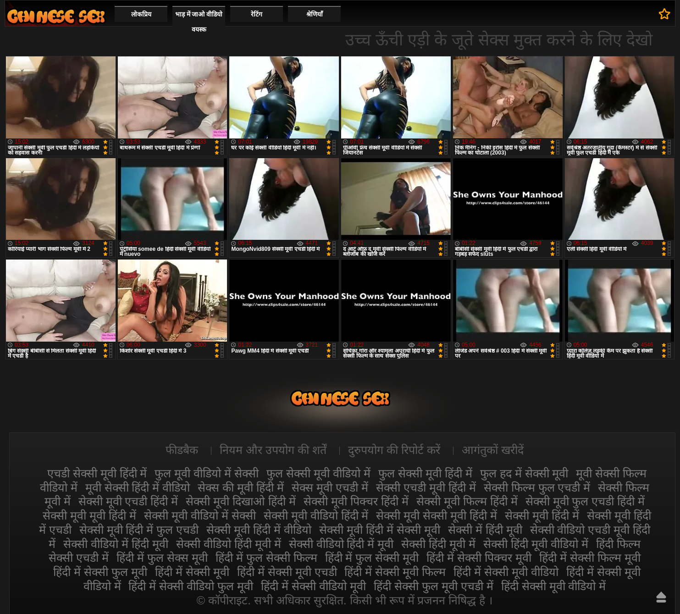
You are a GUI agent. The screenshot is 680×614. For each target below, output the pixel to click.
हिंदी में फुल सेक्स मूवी (162, 557)
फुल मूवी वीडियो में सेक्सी (207, 473)
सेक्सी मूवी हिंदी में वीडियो (258, 529)
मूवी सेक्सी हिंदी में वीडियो (137, 487)
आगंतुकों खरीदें (493, 449)
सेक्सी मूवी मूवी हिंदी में (89, 515)
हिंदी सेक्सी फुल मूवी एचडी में (433, 586)
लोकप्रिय (141, 14)
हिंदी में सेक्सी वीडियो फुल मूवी (190, 586)
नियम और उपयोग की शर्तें (273, 449)
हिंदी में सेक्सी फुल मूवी (100, 571)
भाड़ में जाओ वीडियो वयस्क (199, 22)
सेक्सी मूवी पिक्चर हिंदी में (356, 501)
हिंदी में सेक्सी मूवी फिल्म (395, 571)
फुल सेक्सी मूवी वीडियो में (318, 473)
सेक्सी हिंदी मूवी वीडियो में (535, 543)
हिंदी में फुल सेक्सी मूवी (372, 557)
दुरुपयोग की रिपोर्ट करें (394, 449)
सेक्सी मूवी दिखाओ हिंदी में (241, 501)
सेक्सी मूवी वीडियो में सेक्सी (200, 515)
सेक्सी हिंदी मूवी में (438, 543)
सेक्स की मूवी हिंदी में (241, 487)
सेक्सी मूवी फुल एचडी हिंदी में (585, 501)
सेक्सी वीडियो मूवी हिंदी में (56, 16)
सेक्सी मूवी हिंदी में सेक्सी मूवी (379, 529)
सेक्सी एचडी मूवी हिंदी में (426, 487)
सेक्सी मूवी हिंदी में (542, 515)
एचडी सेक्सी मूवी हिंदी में (97, 473)
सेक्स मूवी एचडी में (330, 487)
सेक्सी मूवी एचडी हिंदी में (128, 501)
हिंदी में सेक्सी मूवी (192, 571)
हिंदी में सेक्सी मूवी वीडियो (505, 571)
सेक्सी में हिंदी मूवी (485, 529)
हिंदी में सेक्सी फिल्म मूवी (590, 557)
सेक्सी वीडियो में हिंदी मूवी (115, 543)
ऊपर (661, 597)
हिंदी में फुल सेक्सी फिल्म (266, 557)
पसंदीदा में (664, 13)
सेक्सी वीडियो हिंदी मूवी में (228, 543)
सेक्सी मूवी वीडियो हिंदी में (316, 515)
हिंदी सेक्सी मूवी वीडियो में (553, 586)
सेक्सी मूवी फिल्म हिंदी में (467, 501)
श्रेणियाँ (314, 14)
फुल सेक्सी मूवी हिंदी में (425, 473)
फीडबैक (182, 449)
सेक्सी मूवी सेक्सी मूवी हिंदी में (436, 515)
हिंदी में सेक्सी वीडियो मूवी (313, 586)
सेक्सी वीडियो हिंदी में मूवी (341, 543)
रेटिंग (256, 14)
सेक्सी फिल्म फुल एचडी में (537, 487)
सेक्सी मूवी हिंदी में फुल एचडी (139, 529)
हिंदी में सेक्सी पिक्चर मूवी (478, 557)
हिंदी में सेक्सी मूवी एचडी (287, 571)
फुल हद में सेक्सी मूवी (524, 473)
